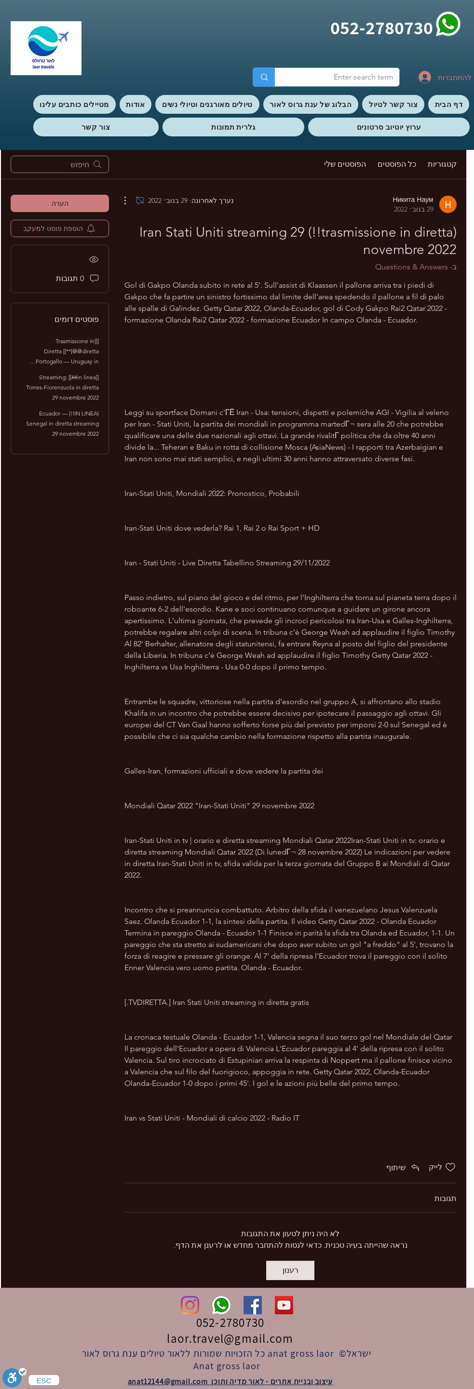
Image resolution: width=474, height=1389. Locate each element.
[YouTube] (284, 1305)
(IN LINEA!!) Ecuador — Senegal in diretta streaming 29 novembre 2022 (62, 423)
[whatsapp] (448, 24)
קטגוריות (442, 164)
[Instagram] (190, 1305)
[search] (60, 164)
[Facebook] (253, 1305)
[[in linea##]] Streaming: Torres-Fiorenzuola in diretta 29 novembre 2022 (62, 387)
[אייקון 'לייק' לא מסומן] (450, 1167)
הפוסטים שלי (345, 164)
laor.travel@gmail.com (230, 1338)
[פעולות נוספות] (130, 200)
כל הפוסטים (397, 164)
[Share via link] (403, 1167)
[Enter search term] (344, 77)
